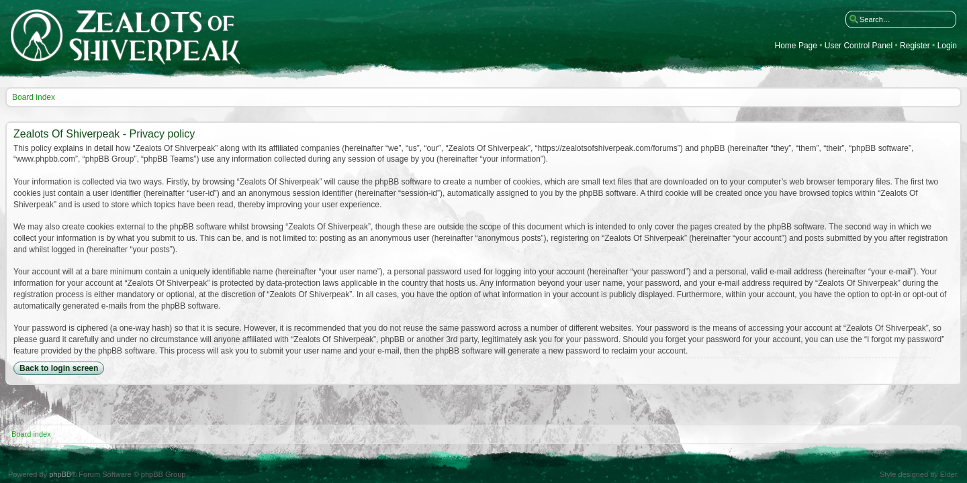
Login (947, 46)
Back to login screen (58, 368)
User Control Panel (858, 46)
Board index (33, 97)
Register (915, 46)
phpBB (60, 474)
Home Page (796, 46)
